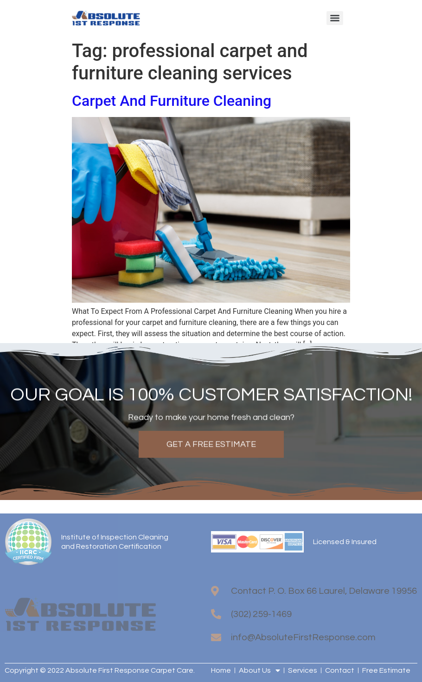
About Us (259, 670)
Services (302, 670)
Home (221, 670)
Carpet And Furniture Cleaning (171, 101)
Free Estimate (386, 670)
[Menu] (334, 18)
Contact (339, 670)
